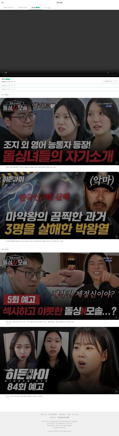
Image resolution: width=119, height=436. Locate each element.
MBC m (47, 7)
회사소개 (43, 414)
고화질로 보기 (108, 81)
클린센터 (62, 414)
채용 (68, 414)
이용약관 (53, 417)
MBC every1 (8, 7)
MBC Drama (22, 7)
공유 (116, 81)
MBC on (35, 7)
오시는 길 (75, 414)
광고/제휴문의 (53, 414)
